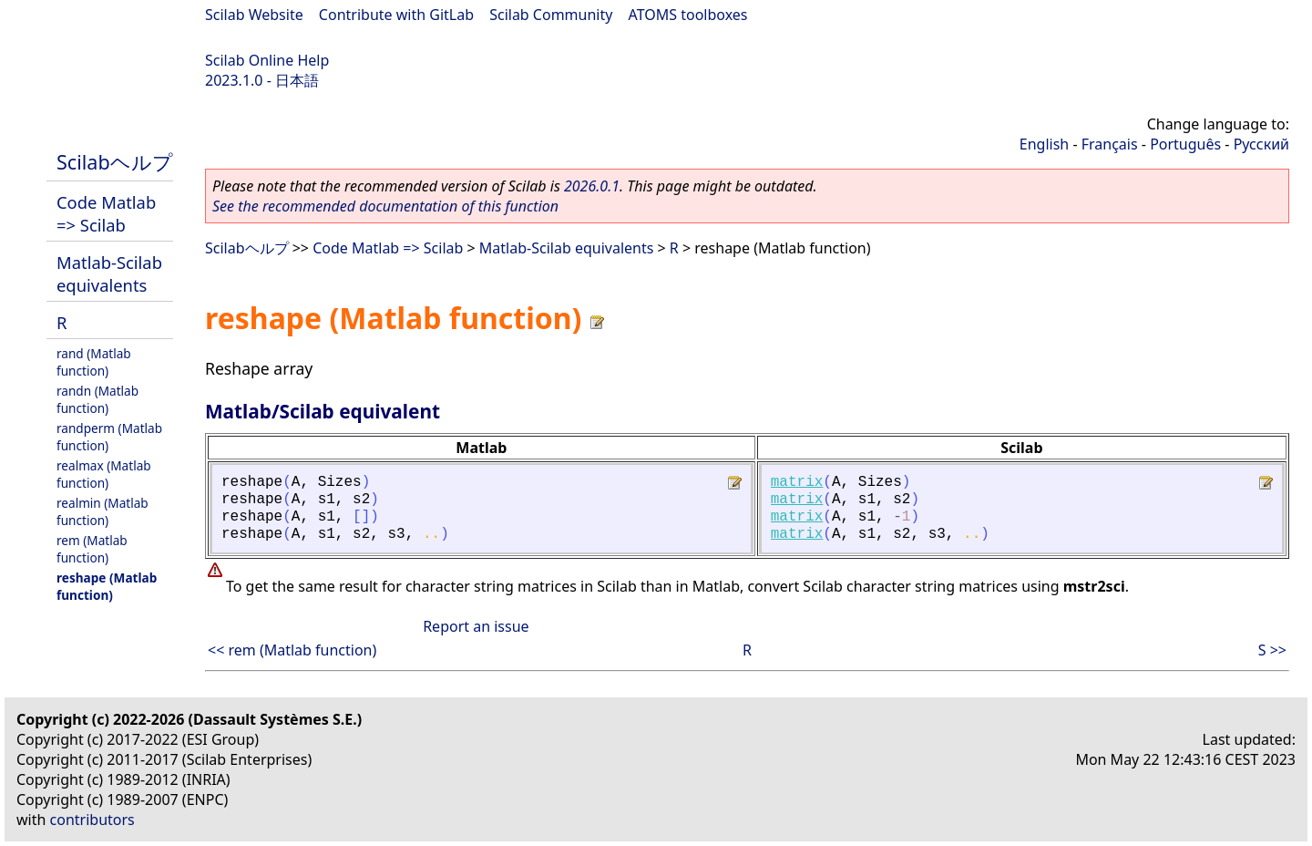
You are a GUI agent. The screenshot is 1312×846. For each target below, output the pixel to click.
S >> (1272, 650)
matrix (797, 482)
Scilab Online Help (267, 60)
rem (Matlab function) (92, 548)
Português (1185, 144)
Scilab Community (550, 15)
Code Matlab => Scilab (106, 213)
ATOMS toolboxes (688, 15)
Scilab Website (254, 15)
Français (1109, 144)
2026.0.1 (592, 186)
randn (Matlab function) (97, 399)
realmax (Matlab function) (103, 474)
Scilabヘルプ (114, 162)
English (1044, 144)
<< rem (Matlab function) (292, 650)
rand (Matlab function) (93, 362)
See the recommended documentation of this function (385, 206)
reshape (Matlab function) (106, 586)
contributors (92, 820)
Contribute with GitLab (396, 15)
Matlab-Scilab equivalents (109, 273)
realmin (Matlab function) (102, 511)
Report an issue (475, 626)
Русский (1261, 144)
